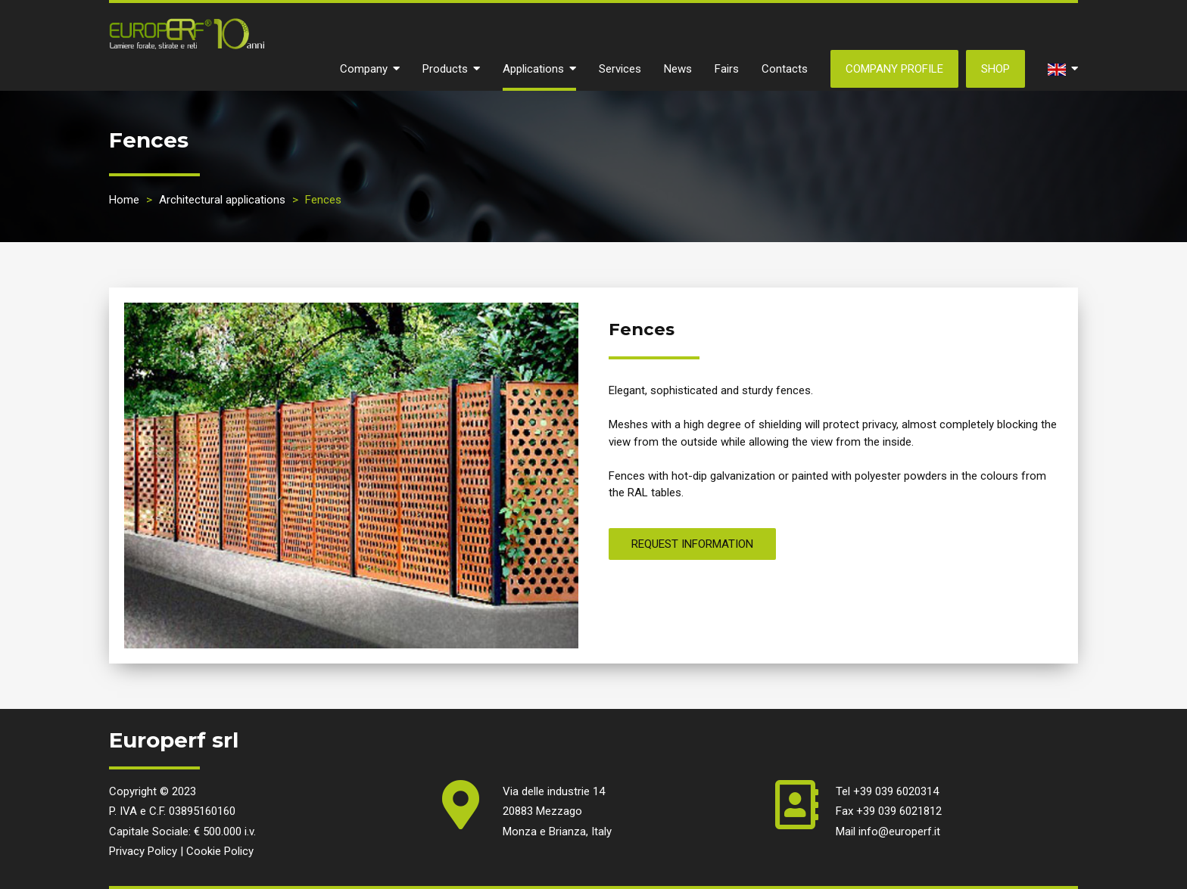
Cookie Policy (220, 851)
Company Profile (894, 69)
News (678, 69)
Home (124, 200)
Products (451, 69)
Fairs (727, 69)
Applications (539, 69)
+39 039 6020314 (896, 791)
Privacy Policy (143, 851)
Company (370, 69)
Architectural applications (222, 200)
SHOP (995, 69)
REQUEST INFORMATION (692, 544)
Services (620, 69)
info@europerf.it (899, 831)
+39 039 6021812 (899, 811)
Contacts (785, 69)
